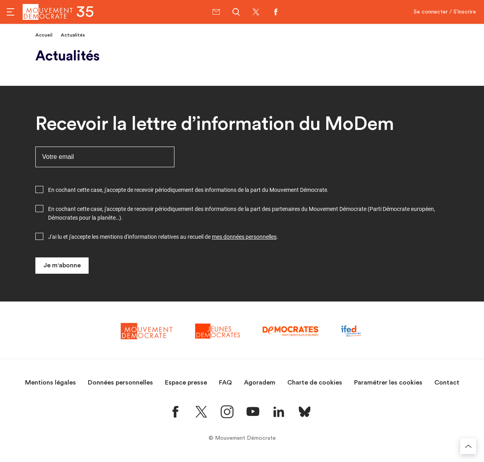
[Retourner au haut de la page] (468, 446)
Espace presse (186, 382)
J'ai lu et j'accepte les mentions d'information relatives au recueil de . (163, 237)
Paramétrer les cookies (388, 382)
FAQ (225, 382)
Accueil (43, 35)
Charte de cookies (314, 382)
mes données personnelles (244, 237)
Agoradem (259, 382)
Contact (446, 382)
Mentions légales (50, 382)
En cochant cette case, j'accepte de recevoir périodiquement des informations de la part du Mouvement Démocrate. (188, 190)
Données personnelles (120, 382)
